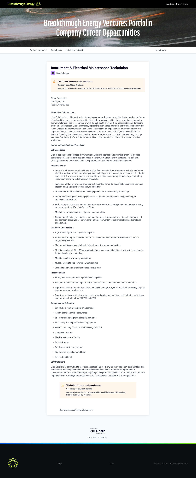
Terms (111, 463)
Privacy (59, 463)
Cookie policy (102, 437)
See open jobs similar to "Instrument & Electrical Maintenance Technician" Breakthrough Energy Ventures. (100, 88)
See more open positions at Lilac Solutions (77, 410)
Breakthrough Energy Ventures (176, 4)
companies (38, 50)
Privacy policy (91, 437)
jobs (56, 50)
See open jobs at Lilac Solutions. (71, 85)
